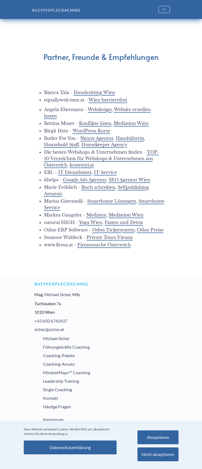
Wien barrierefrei (108, 100)
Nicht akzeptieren (158, 454)
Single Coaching (57, 389)
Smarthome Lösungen (111, 201)
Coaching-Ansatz (59, 363)
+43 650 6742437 (50, 320)
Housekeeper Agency (104, 144)
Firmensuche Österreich (104, 244)
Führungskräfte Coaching (66, 346)
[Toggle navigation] (164, 9)
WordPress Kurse (91, 130)
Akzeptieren (158, 437)
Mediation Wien (131, 123)
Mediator (96, 215)
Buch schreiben (98, 187)
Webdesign (100, 109)
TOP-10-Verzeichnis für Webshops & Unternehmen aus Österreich (101, 158)
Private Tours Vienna (110, 237)
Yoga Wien (90, 222)
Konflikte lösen (95, 123)
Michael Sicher (57, 294)
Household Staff (61, 144)
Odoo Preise (150, 230)
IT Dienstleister (75, 172)
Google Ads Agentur (84, 179)
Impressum (53, 419)
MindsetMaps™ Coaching (66, 372)
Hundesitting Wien (94, 92)
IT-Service (105, 172)
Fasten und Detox (124, 222)
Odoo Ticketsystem (113, 230)
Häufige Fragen (57, 406)
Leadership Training (61, 381)
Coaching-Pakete (59, 355)
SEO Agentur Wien (129, 179)
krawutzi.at (82, 165)
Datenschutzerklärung (70, 447)
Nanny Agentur (96, 138)
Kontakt (50, 398)
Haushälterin (130, 138)
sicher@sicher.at (49, 329)
